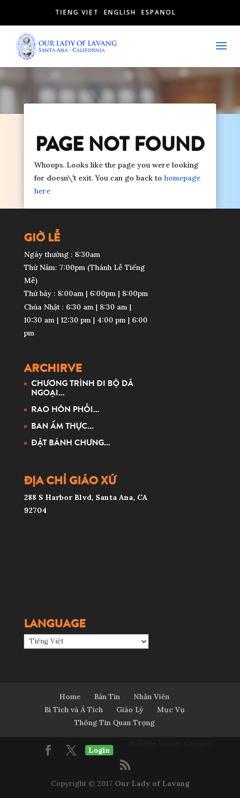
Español (158, 12)
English (120, 12)
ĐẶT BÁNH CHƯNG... (70, 442)
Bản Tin (107, 696)
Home (70, 696)
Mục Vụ (171, 709)
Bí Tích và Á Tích (73, 709)
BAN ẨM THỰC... (62, 425)
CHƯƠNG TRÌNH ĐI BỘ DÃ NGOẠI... (82, 387)
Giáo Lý (129, 709)
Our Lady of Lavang (152, 783)
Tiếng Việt (77, 12)
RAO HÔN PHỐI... (65, 409)
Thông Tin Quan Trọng (114, 722)
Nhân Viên (151, 696)
